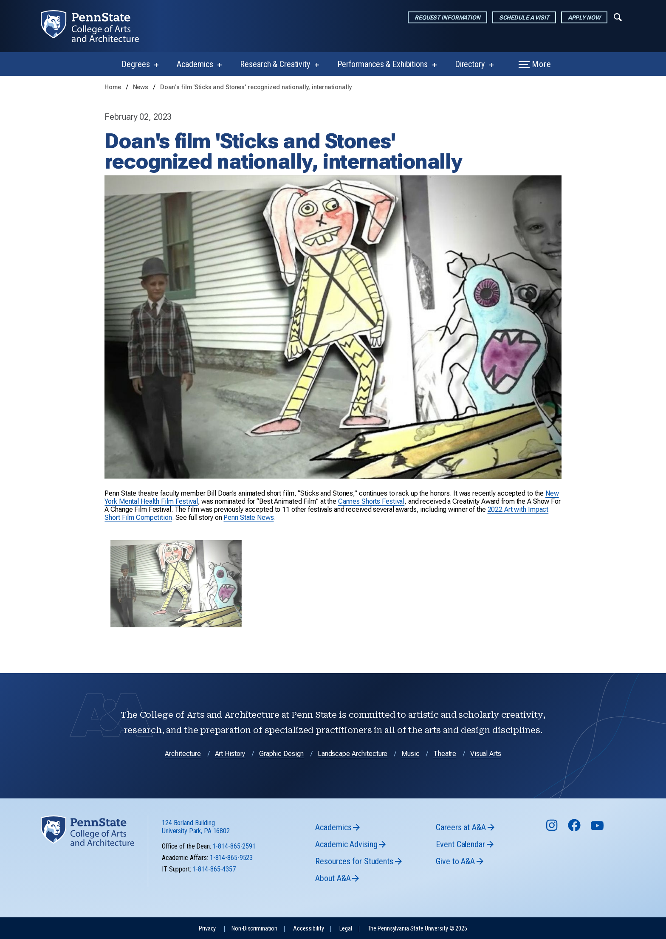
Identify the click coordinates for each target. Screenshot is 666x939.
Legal (345, 928)
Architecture (183, 754)
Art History (230, 754)
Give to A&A (455, 861)
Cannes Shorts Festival (371, 501)
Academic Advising (346, 844)
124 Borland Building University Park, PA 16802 (196, 827)
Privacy (207, 928)
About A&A (332, 878)
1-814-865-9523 (231, 858)
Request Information (447, 17)
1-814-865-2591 (234, 846)
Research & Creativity (275, 64)
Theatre (444, 754)
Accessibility (308, 928)
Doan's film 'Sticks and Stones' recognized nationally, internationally (256, 87)
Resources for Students (354, 861)
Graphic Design (281, 754)
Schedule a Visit (524, 17)
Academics (195, 64)
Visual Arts (485, 754)
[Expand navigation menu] (617, 16)
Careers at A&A (460, 827)
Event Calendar (460, 844)
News (141, 87)
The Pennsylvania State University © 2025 (417, 928)
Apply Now (584, 17)
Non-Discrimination (254, 928)
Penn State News (248, 517)
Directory (470, 64)
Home (112, 87)
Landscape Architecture (352, 754)
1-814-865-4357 (214, 869)
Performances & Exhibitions (382, 64)
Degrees (135, 64)
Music (410, 754)
